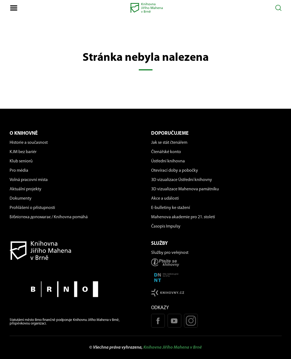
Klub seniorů (21, 161)
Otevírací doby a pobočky (174, 170)
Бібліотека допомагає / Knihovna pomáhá (49, 217)
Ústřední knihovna (168, 161)
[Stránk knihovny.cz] (216, 292)
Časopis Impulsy (165, 226)
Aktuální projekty (25, 189)
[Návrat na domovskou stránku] (75, 250)
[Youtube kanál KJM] (174, 321)
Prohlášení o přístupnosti (32, 208)
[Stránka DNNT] (216, 277)
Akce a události (165, 198)
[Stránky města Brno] (75, 289)
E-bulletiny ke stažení (170, 208)
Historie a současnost (29, 142)
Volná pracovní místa (29, 180)
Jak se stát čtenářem (169, 142)
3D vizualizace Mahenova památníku (185, 189)
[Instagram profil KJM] (191, 321)
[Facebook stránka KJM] (158, 321)
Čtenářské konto (166, 152)
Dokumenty (21, 198)
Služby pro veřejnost (169, 253)
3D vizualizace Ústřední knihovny (181, 180)
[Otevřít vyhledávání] (278, 8)
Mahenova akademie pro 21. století (183, 217)
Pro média (19, 170)
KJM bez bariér (23, 152)
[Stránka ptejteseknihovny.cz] (216, 262)
